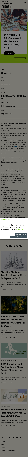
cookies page (20, 229)
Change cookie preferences (18, 237)
